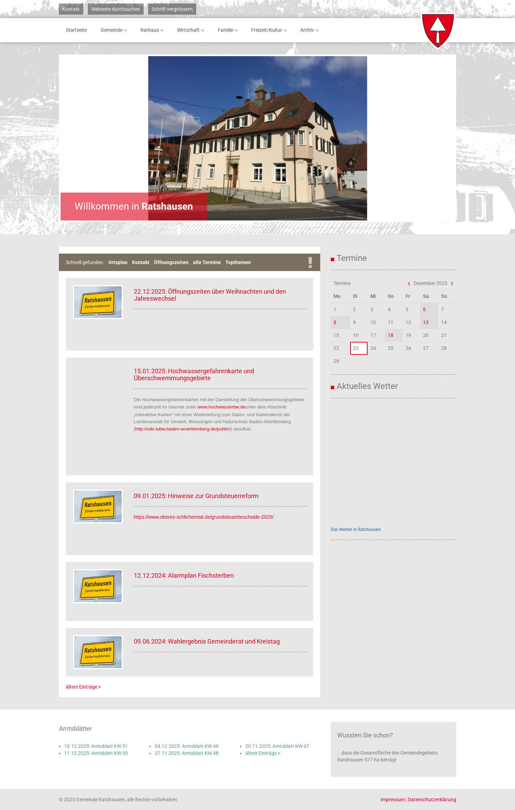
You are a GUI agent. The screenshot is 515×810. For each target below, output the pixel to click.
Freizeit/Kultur (270, 30)
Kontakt (71, 9)
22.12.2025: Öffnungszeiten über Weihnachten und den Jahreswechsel (210, 295)
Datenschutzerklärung (432, 799)
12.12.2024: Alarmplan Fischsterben (184, 575)
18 (390, 335)
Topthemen (238, 262)
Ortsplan (118, 262)
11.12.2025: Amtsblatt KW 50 (96, 753)
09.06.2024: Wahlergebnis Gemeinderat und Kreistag (207, 641)
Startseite (76, 30)
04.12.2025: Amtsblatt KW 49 (186, 746)
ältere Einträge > (83, 687)
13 (426, 322)
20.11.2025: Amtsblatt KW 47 (277, 746)
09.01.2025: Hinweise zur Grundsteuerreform (196, 496)
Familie (229, 30)
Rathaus (153, 30)
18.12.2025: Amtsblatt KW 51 (96, 746)
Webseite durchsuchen (115, 9)
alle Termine (207, 262)
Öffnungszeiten (171, 262)
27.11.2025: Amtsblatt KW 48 (186, 753)
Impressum (393, 799)
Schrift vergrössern (172, 9)
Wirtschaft (192, 30)
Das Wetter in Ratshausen (356, 529)
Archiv (310, 30)
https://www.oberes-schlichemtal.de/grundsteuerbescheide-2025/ (204, 517)
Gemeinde (115, 30)
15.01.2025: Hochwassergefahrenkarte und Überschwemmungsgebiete (194, 374)
